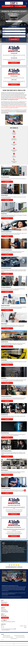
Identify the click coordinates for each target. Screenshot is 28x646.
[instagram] (3, 620)
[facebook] (1, 620)
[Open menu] (26, 3)
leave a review (8, 552)
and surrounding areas (4, 611)
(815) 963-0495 (3, 615)
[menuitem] (7, 635)
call (15, 111)
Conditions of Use (14, 643)
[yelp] (6, 620)
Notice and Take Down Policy (19, 643)
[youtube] (4, 620)
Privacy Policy (2, 643)
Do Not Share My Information (7, 643)
